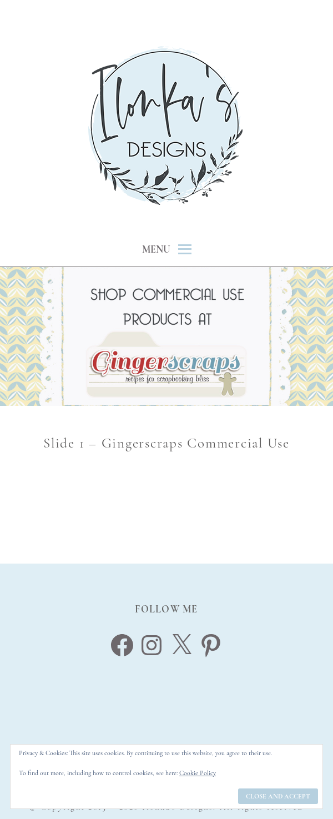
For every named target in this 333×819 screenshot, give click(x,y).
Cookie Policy (197, 773)
